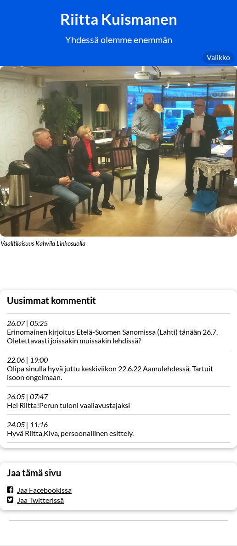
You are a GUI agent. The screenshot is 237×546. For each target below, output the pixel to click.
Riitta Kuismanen (118, 19)
